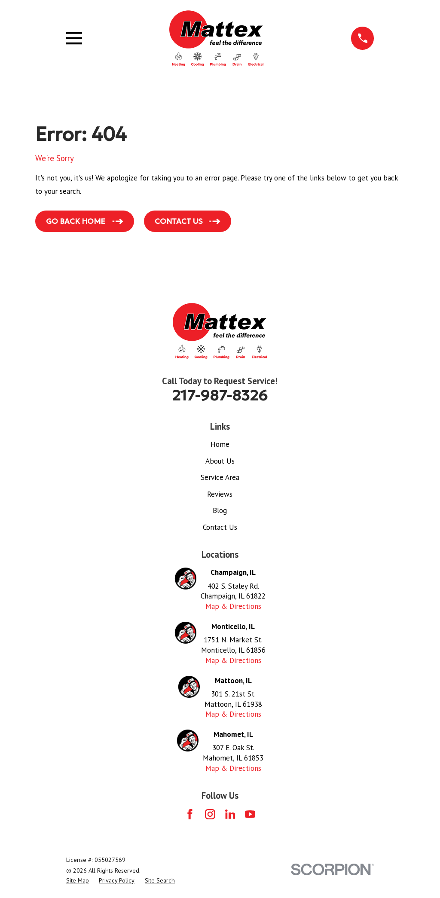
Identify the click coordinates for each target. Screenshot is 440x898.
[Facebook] (190, 814)
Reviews (219, 494)
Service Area (220, 477)
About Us (220, 461)
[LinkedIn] (230, 814)
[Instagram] (210, 814)
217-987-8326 (220, 395)
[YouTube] (250, 814)
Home (220, 444)
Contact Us (220, 527)
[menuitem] (77, 881)
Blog (220, 510)
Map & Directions (233, 606)
